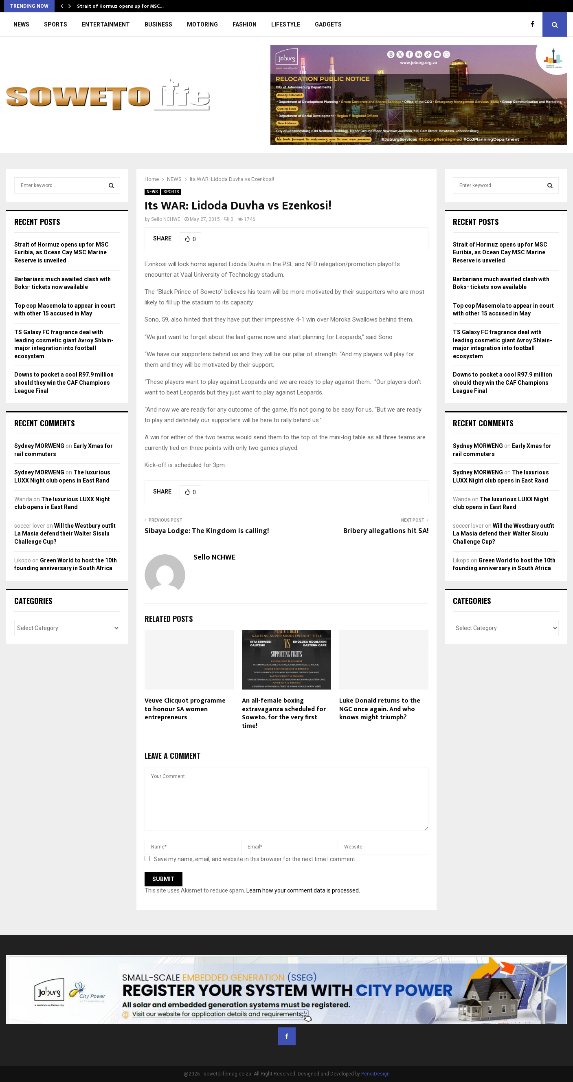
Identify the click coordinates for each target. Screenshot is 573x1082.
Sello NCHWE (165, 219)
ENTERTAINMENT (106, 24)
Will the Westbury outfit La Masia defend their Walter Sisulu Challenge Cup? (65, 533)
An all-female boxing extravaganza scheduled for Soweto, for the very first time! (284, 713)
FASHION (245, 24)
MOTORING (202, 24)
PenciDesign (375, 1074)
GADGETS (328, 24)
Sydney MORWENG (39, 446)
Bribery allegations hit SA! (385, 531)
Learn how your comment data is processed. (303, 890)
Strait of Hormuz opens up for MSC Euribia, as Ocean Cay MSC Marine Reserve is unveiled (61, 252)
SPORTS (55, 24)
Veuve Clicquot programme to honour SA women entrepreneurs (185, 709)
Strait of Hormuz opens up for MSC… (120, 6)
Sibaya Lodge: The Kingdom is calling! (207, 531)
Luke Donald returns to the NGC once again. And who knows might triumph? (379, 709)
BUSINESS (158, 24)
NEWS (21, 24)
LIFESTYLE (285, 24)
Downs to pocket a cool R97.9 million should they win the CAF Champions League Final (64, 382)
